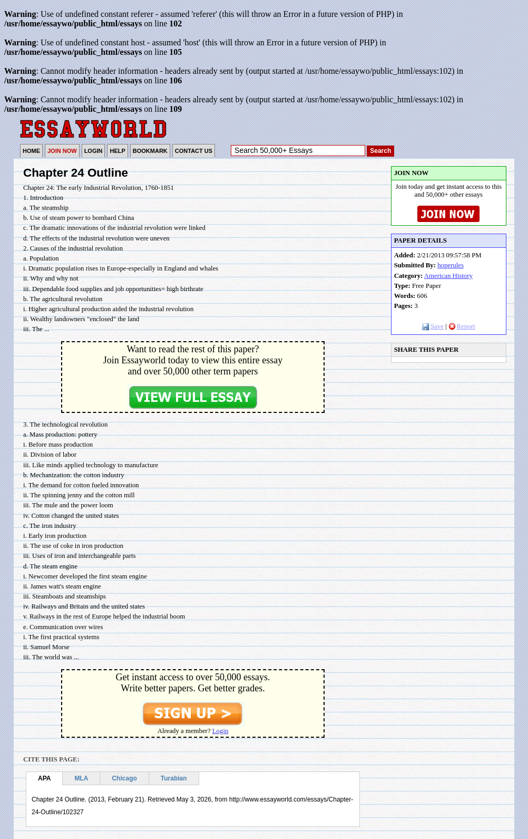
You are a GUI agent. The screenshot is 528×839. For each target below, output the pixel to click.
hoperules (450, 265)
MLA (81, 778)
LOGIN (93, 151)
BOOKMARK (150, 151)
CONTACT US (193, 151)
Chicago (124, 778)
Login (220, 731)
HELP (117, 151)
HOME (31, 151)
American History (448, 275)
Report (461, 326)
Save (433, 326)
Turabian (174, 778)
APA (44, 778)
